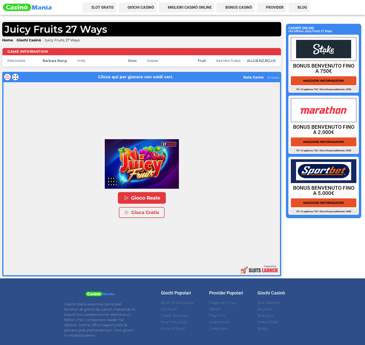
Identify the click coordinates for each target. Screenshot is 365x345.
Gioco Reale (141, 198)
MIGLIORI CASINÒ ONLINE (190, 7)
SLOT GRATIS (102, 7)
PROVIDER (275, 7)
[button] (142, 164)
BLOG (302, 7)
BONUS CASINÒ (238, 7)
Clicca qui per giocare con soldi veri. (125, 77)
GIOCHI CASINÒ (141, 7)
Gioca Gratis (141, 212)
